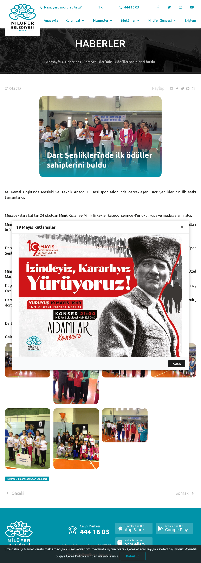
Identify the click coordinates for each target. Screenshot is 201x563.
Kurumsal (75, 20)
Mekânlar (130, 20)
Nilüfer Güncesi (162, 20)
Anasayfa (51, 20)
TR (100, 7)
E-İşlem (190, 20)
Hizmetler (103, 20)
